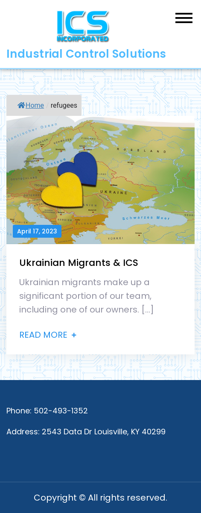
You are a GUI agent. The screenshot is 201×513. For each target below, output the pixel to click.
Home (30, 105)
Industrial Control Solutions (86, 54)
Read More (47, 335)
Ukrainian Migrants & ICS (78, 262)
